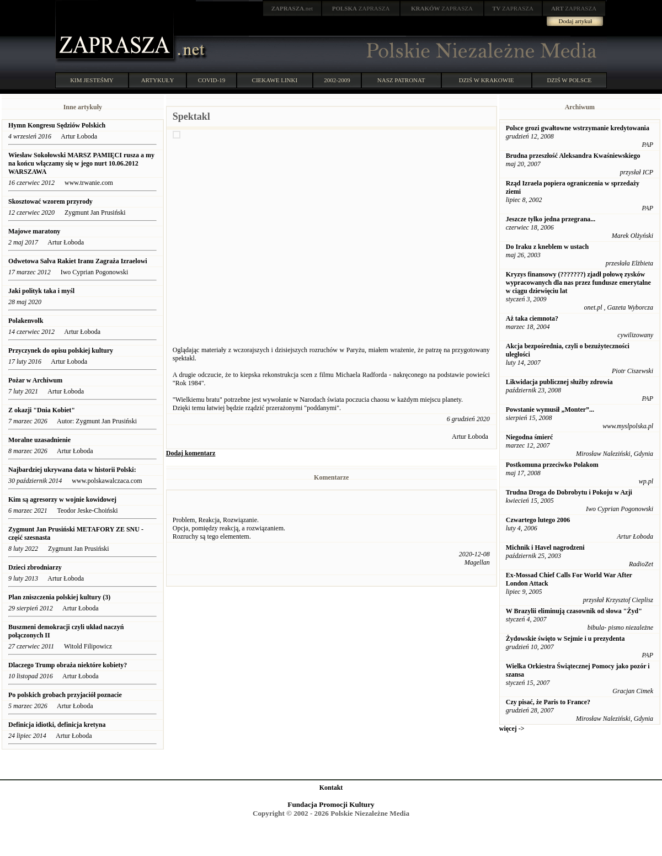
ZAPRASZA (361, 8)
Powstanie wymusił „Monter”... (550, 409)
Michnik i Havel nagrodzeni (545, 547)
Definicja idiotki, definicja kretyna (56, 725)
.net (292, 8)
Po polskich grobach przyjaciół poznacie (65, 695)
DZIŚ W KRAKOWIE (486, 80)
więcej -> (512, 728)
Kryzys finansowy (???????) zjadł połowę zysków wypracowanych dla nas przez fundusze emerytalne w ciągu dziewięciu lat (578, 282)
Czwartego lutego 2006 (538, 520)
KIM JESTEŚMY (92, 80)
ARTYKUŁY (157, 80)
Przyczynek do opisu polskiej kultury (60, 350)
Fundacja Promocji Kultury (330, 804)
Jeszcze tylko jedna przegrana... (551, 219)
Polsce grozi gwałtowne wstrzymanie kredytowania (577, 128)
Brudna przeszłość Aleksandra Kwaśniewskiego (573, 155)
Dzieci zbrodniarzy (35, 567)
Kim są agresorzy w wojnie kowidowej (62, 499)
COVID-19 (212, 80)
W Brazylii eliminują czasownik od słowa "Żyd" (574, 611)
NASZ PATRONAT (401, 80)
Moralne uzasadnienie (39, 440)
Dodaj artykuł (575, 21)
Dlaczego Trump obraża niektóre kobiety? (67, 665)
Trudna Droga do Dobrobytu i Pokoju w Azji (569, 492)
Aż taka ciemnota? (532, 318)
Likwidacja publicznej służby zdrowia (559, 382)
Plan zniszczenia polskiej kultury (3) (59, 597)
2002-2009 (337, 80)
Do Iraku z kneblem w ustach (547, 247)
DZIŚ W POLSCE (569, 80)
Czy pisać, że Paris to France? (548, 702)
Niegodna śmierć (529, 437)
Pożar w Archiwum (35, 380)
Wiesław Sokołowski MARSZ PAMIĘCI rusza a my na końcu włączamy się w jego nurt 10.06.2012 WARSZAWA (81, 163)
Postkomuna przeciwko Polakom (552, 465)
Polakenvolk (25, 321)
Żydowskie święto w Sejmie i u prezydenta (565, 638)
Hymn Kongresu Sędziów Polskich (56, 125)
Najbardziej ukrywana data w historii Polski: (73, 470)
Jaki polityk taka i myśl (41, 291)
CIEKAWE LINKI (275, 80)
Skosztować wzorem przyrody (50, 201)
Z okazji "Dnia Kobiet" (41, 410)
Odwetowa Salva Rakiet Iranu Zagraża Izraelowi (78, 261)
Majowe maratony (34, 231)
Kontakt (331, 787)
